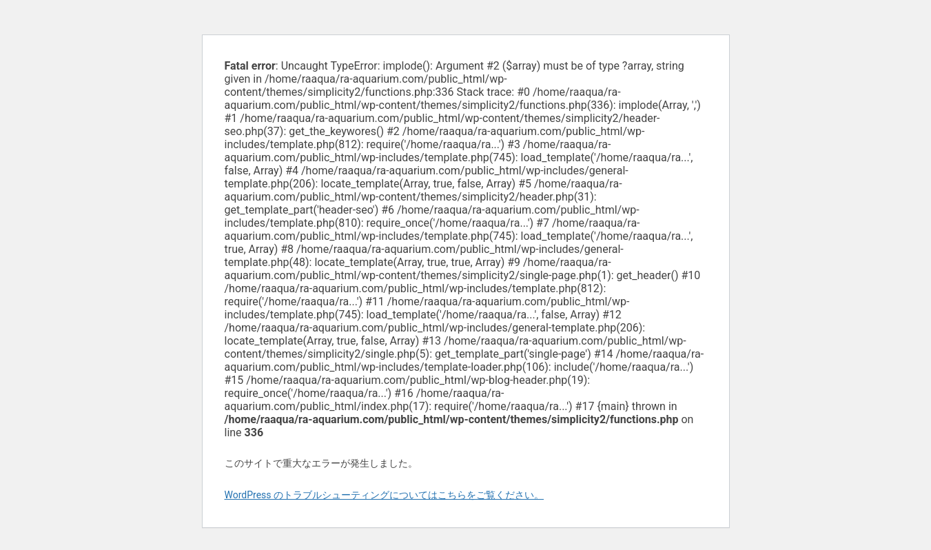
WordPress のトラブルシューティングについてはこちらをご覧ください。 (384, 494)
